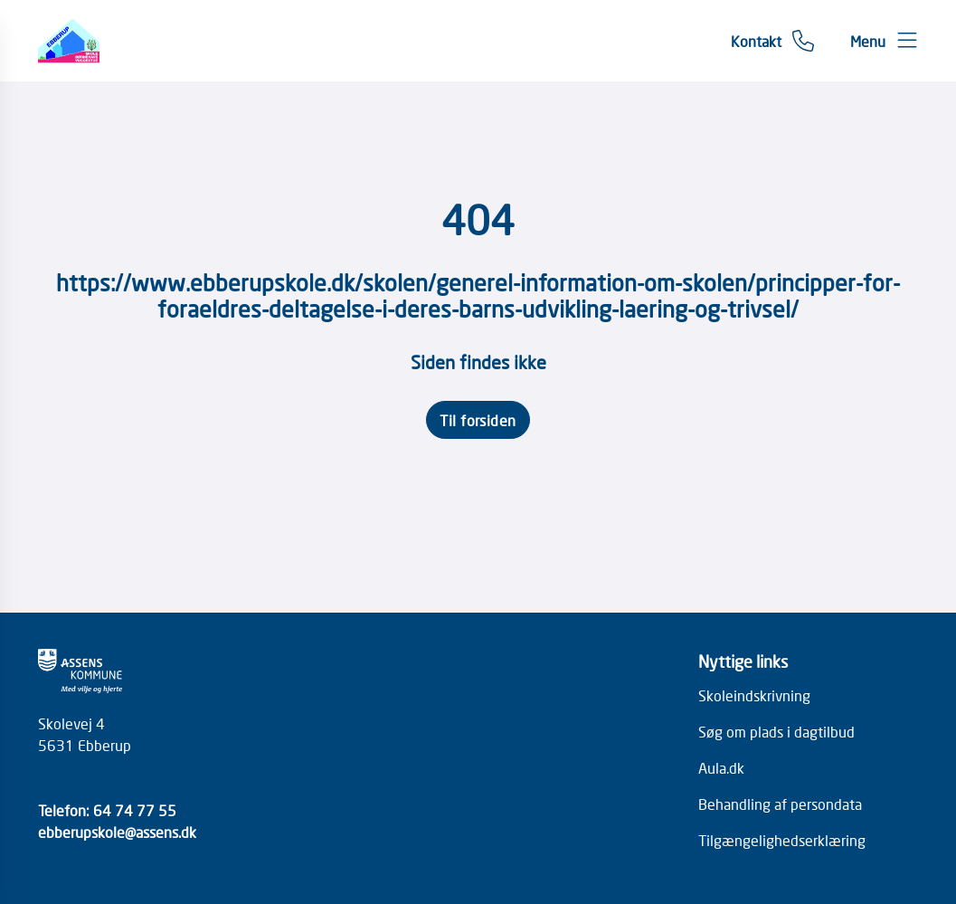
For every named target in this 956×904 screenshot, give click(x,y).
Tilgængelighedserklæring (782, 840)
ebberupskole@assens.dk (117, 832)
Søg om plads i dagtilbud (776, 731)
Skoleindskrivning (754, 695)
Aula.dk (721, 767)
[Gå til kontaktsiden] (772, 41)
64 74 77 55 (134, 810)
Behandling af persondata (780, 804)
